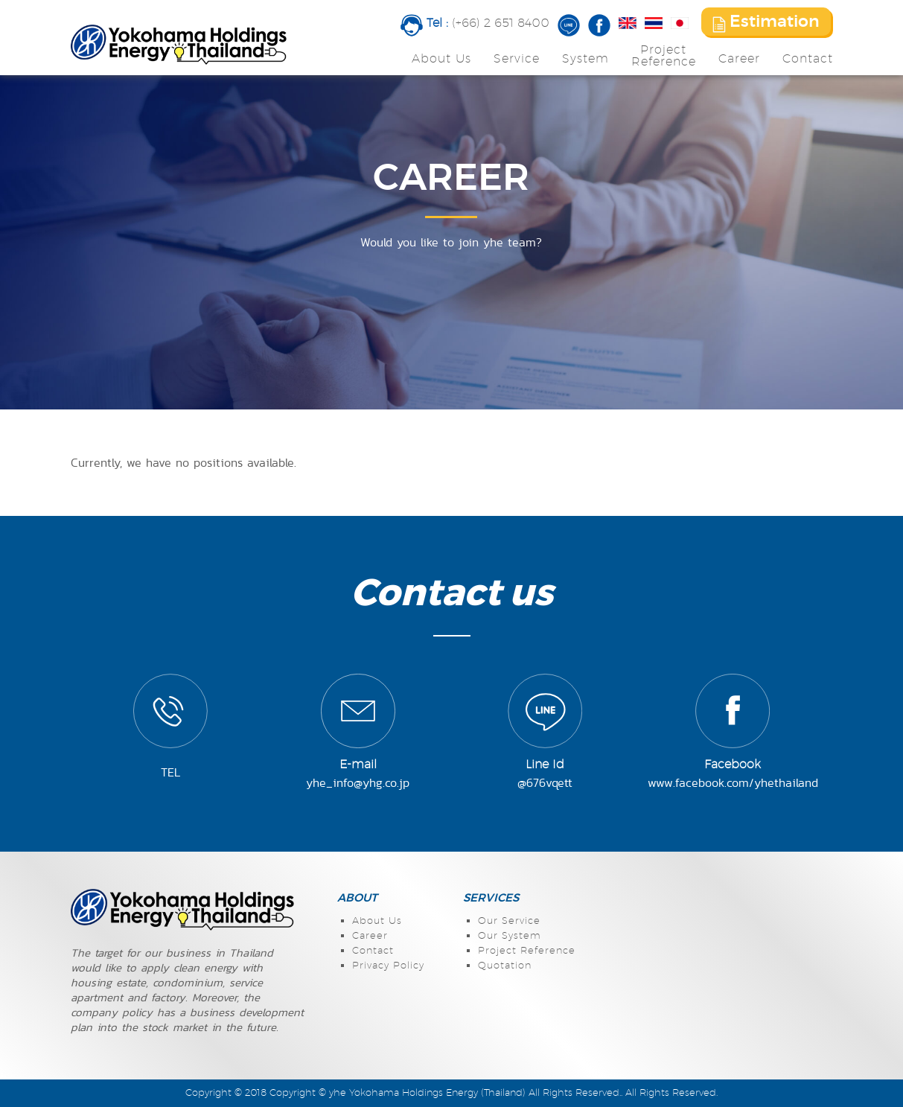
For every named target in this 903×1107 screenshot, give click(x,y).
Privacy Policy (388, 966)
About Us (441, 59)
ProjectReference (663, 56)
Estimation (766, 23)
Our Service (509, 921)
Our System (509, 936)
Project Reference (526, 951)
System (585, 59)
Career (739, 59)
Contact (807, 59)
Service (517, 59)
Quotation (505, 966)
